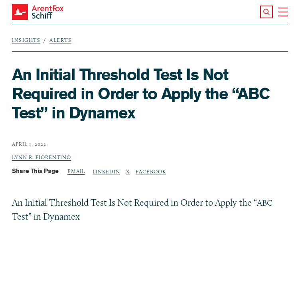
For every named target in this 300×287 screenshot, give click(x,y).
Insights (26, 40)
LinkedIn (106, 171)
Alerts (60, 40)
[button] (266, 12)
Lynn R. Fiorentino (41, 157)
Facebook (151, 171)
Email (76, 171)
